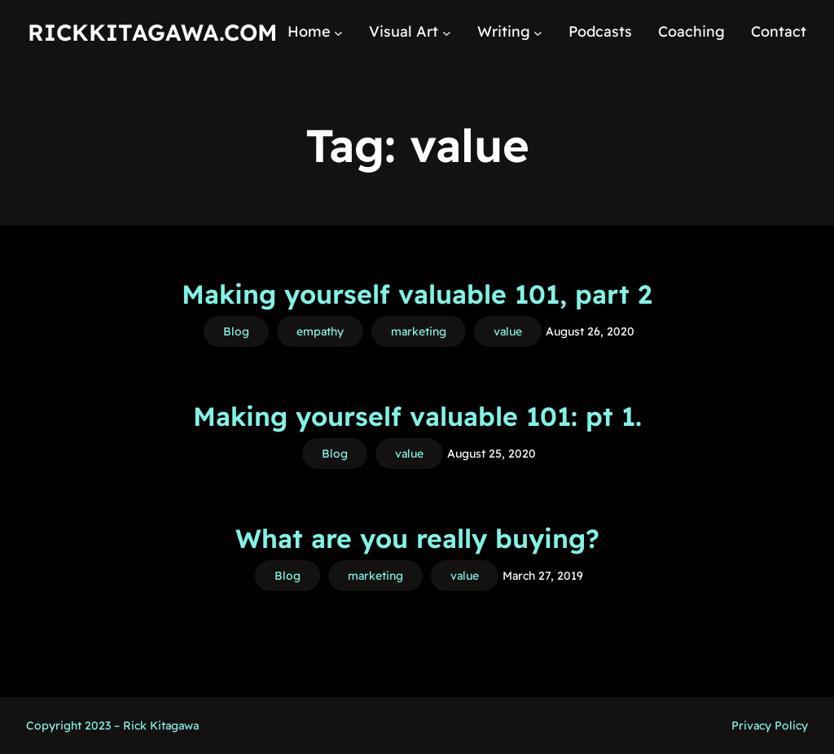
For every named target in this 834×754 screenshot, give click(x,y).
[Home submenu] (338, 32)
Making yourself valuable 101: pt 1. (417, 416)
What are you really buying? (417, 538)
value (508, 331)
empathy (320, 331)
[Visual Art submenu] (446, 32)
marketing (418, 331)
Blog (236, 331)
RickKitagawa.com (152, 32)
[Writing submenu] (537, 32)
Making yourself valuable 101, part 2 (417, 294)
